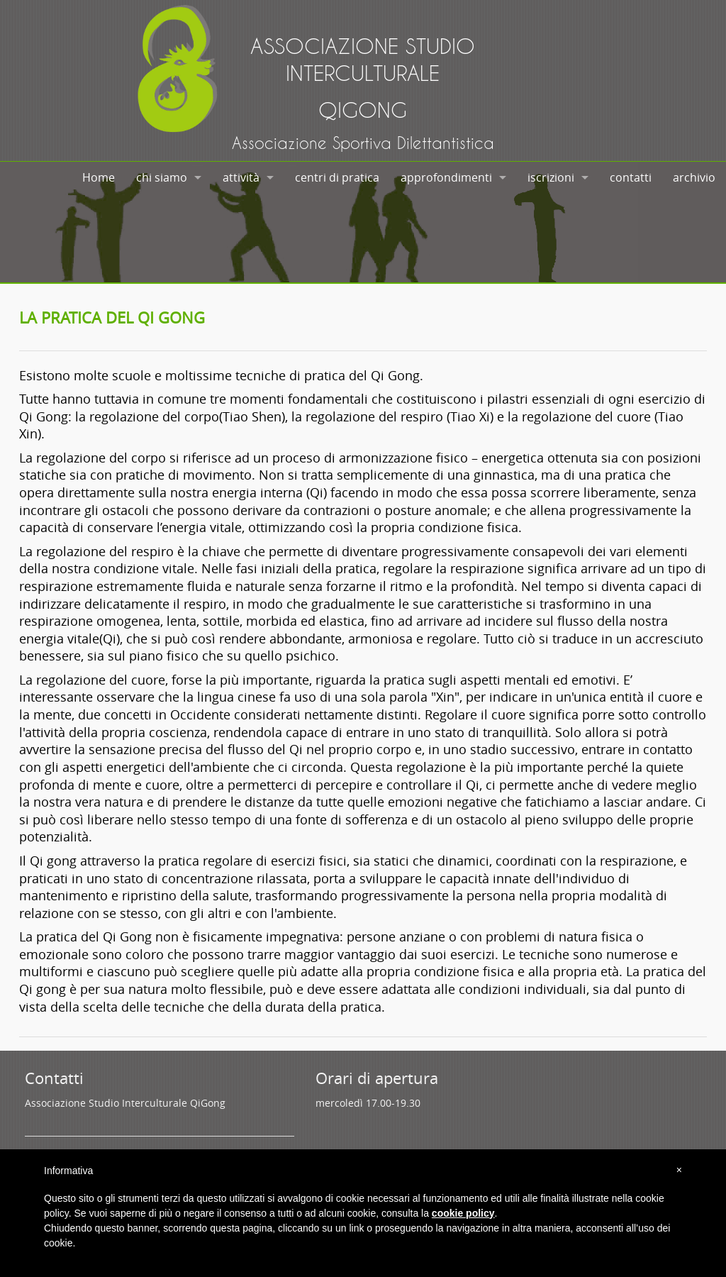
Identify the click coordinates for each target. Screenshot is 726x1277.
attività (241, 177)
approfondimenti (446, 177)
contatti (631, 177)
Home (98, 177)
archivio (694, 177)
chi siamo (161, 177)
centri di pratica (337, 177)
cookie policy (463, 1213)
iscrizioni (550, 177)
